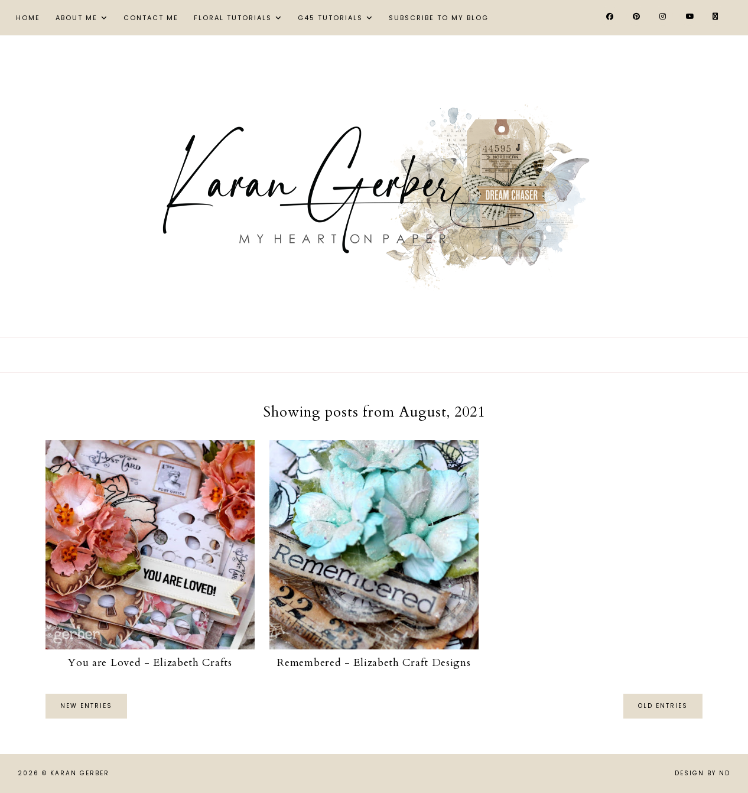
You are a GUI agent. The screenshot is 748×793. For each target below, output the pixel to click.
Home (28, 17)
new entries (86, 705)
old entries (663, 705)
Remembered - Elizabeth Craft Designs (373, 662)
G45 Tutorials (330, 17)
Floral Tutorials (233, 17)
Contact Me (150, 17)
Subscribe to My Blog (439, 17)
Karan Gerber (79, 773)
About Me (76, 17)
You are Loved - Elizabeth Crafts (150, 662)
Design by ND (702, 773)
